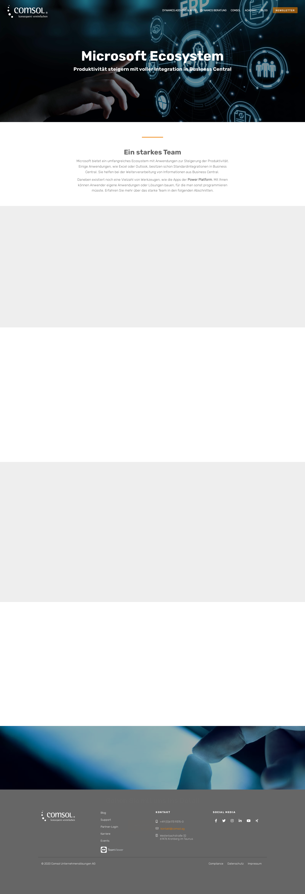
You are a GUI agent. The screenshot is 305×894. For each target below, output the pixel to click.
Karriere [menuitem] (105, 833)
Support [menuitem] (106, 819)
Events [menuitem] (105, 840)
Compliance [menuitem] (216, 863)
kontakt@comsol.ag (173, 828)
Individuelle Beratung (152, 809)
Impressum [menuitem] (255, 863)
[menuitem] (179, 11)
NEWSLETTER (285, 10)
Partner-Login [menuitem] (109, 826)
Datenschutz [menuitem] (235, 863)
